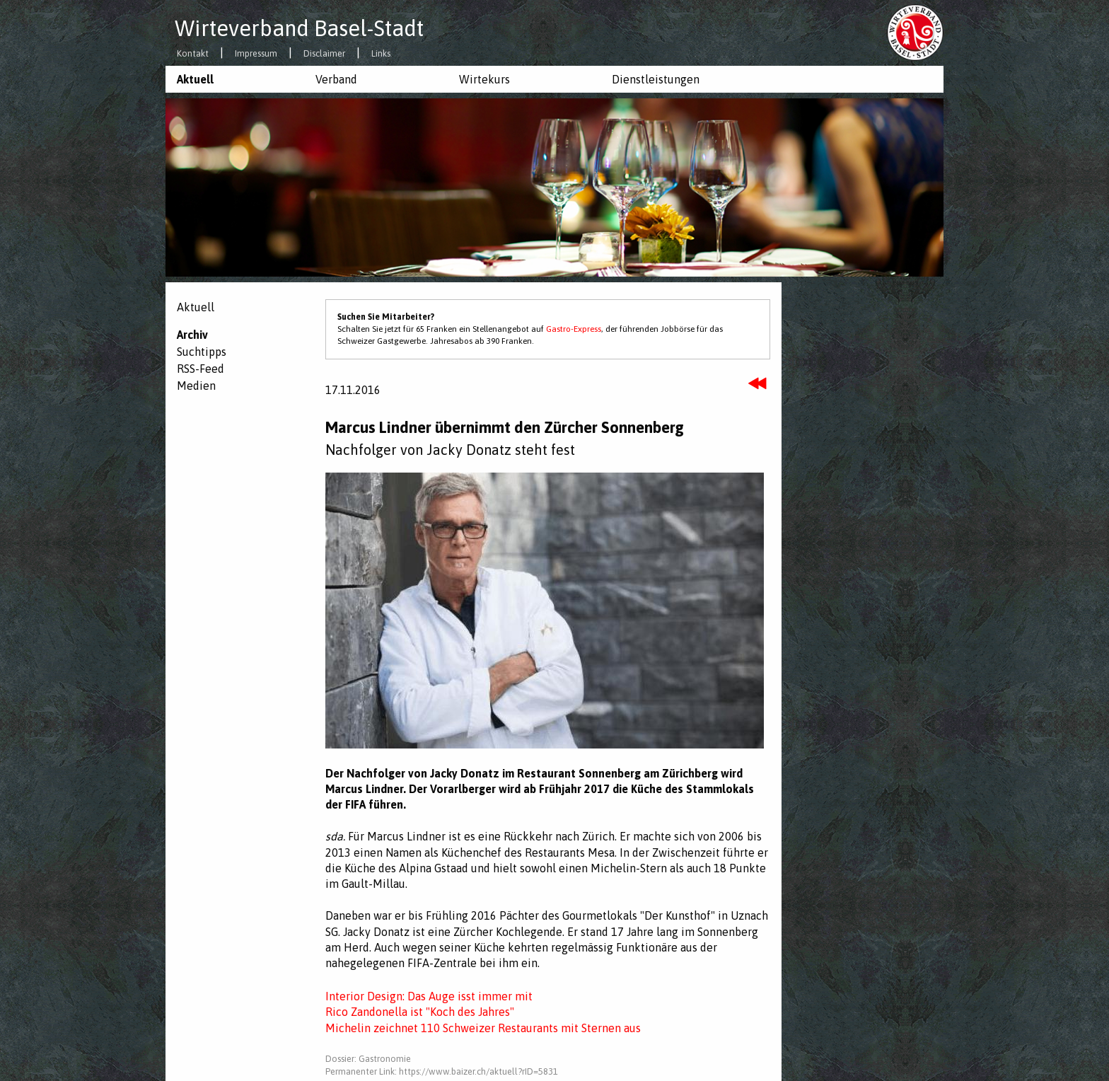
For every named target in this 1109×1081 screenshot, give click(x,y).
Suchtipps (201, 351)
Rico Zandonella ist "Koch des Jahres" (419, 1011)
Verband (336, 79)
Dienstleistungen (655, 79)
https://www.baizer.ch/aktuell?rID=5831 (478, 1071)
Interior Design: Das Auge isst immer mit (429, 996)
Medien (196, 385)
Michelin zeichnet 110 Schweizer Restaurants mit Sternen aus (483, 1028)
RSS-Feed (200, 368)
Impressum (256, 54)
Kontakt (193, 54)
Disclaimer (324, 54)
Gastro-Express (573, 329)
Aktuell (195, 79)
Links (380, 54)
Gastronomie (385, 1058)
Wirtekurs (484, 79)
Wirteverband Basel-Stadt (299, 28)
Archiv (192, 334)
